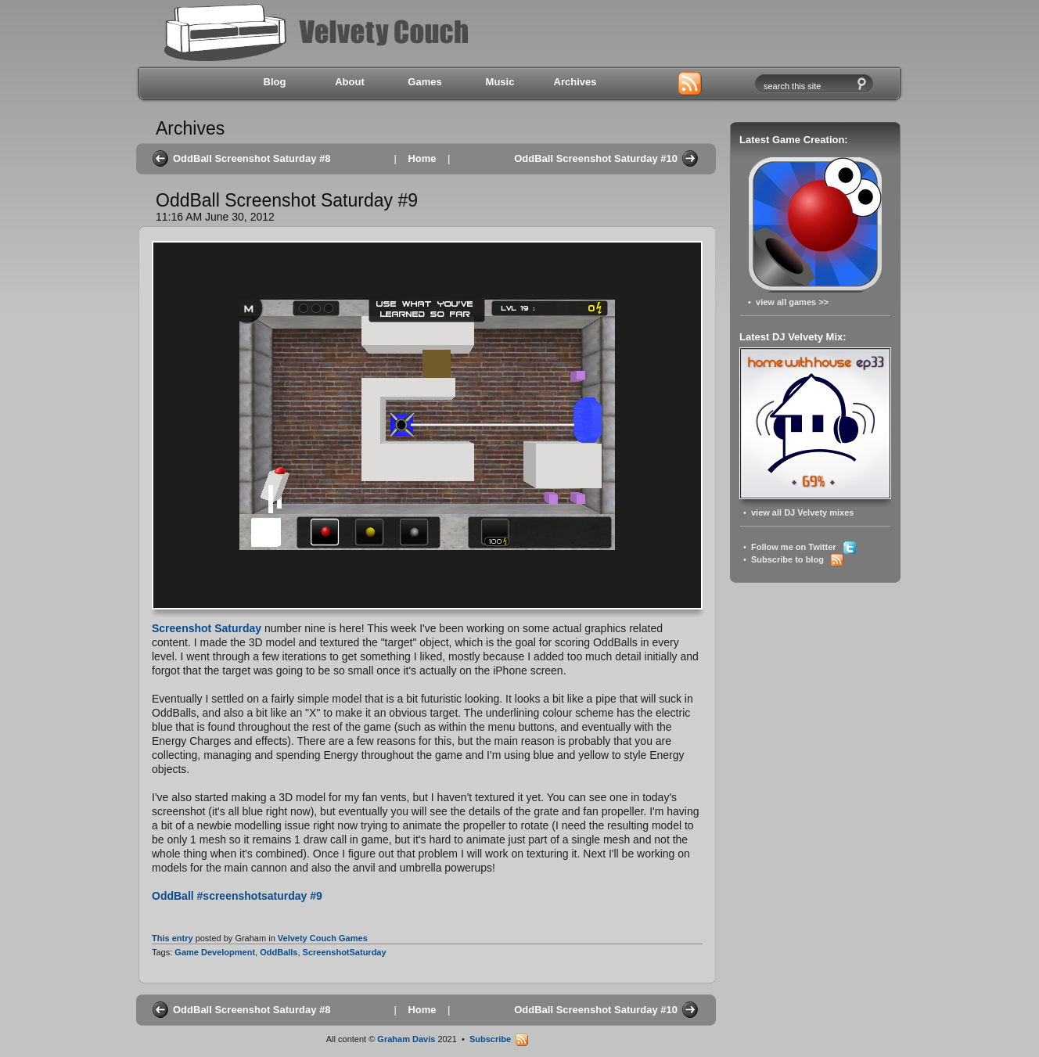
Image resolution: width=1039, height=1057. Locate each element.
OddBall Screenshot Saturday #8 (252, 158)
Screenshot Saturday (206, 628)
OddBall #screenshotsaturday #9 (237, 896)
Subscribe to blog (797, 559)
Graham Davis (406, 1039)
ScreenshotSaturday (344, 952)
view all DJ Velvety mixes (802, 512)
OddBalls (278, 952)
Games (424, 82)
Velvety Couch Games (323, 938)
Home (422, 158)
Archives (575, 82)
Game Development (214, 952)
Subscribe (498, 1039)
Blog (275, 82)
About (350, 82)
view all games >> (792, 302)
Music (500, 82)
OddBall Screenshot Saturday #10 (596, 158)
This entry (172, 938)
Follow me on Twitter (803, 547)
